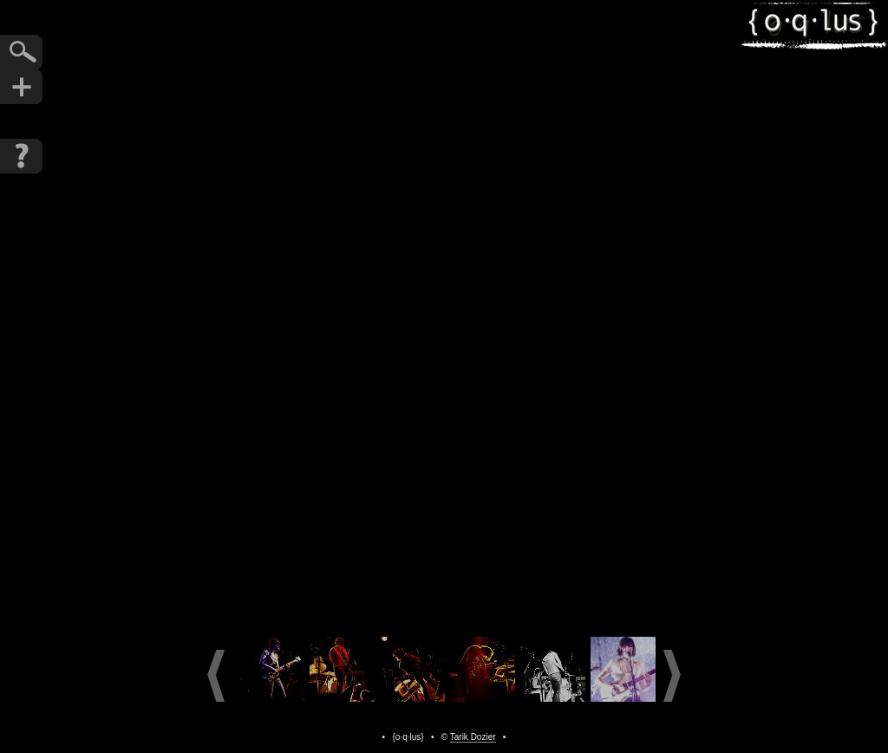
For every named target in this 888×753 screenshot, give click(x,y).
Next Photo (530, 314)
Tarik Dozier (473, 737)
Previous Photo (357, 314)
